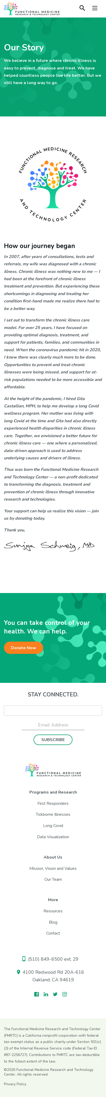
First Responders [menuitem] (53, 803)
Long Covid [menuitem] (53, 826)
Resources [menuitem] (53, 911)
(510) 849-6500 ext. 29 (50, 959)
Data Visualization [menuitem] (53, 837)
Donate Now (23, 648)
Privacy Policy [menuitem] (15, 1084)
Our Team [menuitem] (53, 879)
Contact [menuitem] (53, 933)
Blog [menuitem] (53, 922)
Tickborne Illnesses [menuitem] (53, 814)
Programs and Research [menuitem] (53, 792)
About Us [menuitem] (53, 857)
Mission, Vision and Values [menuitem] (53, 868)
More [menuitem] (53, 900)
